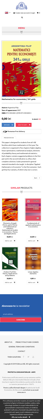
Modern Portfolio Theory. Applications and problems (10, 273)
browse (8, 125)
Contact (21, 351)
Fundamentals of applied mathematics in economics (33, 225)
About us (8, 342)
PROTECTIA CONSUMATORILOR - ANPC (21, 372)
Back (37, 178)
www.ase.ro (21, 392)
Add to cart (24, 125)
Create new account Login (24, 13)
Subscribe (20, 320)
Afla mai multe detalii (19, 417)
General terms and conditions (22, 347)
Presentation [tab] (9, 138)
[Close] (29, 417)
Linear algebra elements (33, 273)
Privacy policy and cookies (27, 342)
